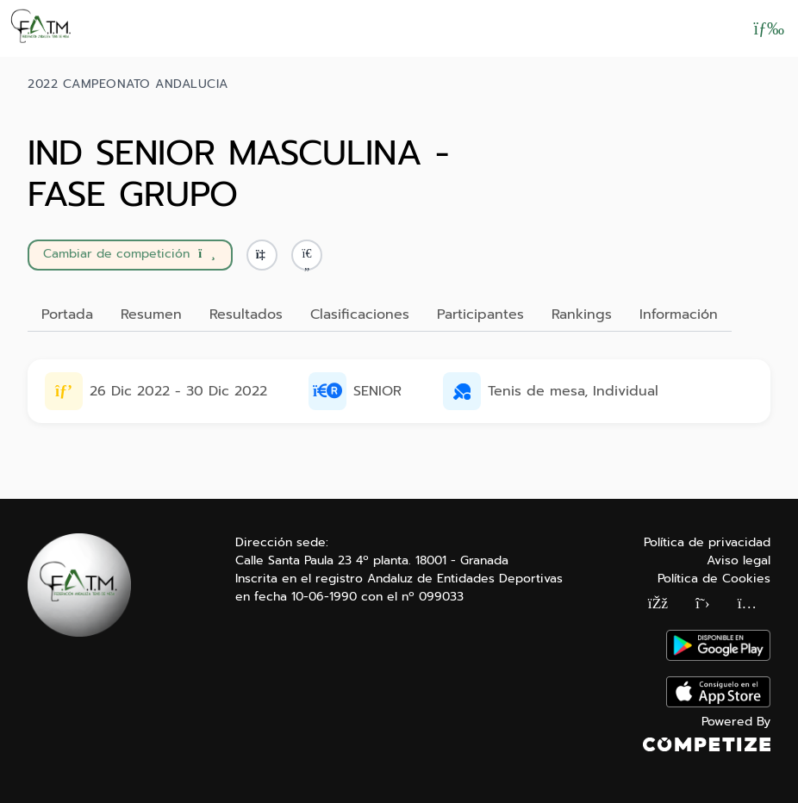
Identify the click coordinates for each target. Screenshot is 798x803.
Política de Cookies (714, 579)
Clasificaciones (359, 314)
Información (678, 314)
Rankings (582, 314)
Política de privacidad (707, 542)
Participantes (480, 314)
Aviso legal (738, 560)
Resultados (246, 314)
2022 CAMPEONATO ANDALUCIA (128, 84)
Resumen (151, 314)
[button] (306, 255)
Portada (67, 314)
